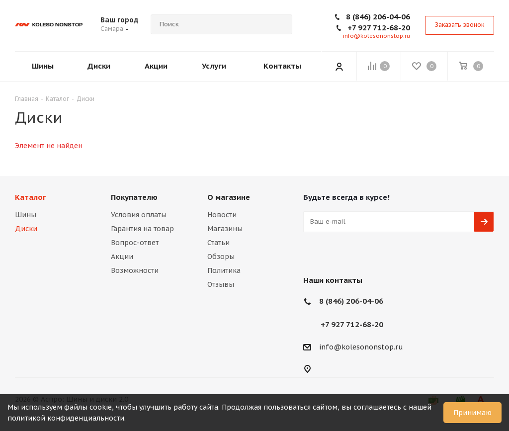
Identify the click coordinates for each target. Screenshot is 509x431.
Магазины (225, 228)
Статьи (218, 242)
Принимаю (472, 412)
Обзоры (221, 256)
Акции (122, 256)
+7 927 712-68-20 (378, 27)
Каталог (30, 197)
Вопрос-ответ (135, 242)
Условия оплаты (139, 214)
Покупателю (134, 197)
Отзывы (220, 284)
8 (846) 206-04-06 (378, 16)
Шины (25, 214)
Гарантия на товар (142, 228)
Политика (224, 270)
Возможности (135, 270)
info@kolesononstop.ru (376, 35)
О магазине (228, 197)
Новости (222, 214)
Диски (26, 228)
